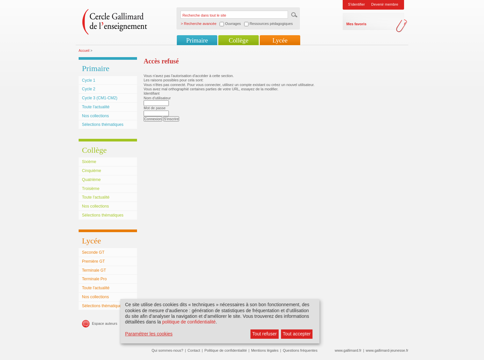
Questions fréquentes (300, 350)
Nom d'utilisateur (157, 98)
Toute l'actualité (95, 107)
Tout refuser (264, 333)
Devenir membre (384, 4)
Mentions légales (265, 350)
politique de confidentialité (189, 321)
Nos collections (95, 116)
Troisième (91, 188)
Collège (238, 40)
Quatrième (91, 179)
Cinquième (91, 170)
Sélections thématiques (102, 124)
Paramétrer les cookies (149, 333)
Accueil (84, 50)
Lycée (279, 40)
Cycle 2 (88, 89)
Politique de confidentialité (225, 350)
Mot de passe (155, 108)
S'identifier (356, 4)
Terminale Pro (94, 279)
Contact (193, 350)
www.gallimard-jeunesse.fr (387, 350)
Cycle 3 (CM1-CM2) (99, 98)
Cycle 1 (88, 80)
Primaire (197, 40)
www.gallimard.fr (348, 350)
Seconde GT (93, 252)
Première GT (93, 261)
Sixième (89, 161)
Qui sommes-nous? (167, 350)
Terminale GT (94, 270)
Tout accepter (297, 333)
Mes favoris (356, 24)
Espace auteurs (104, 323)
